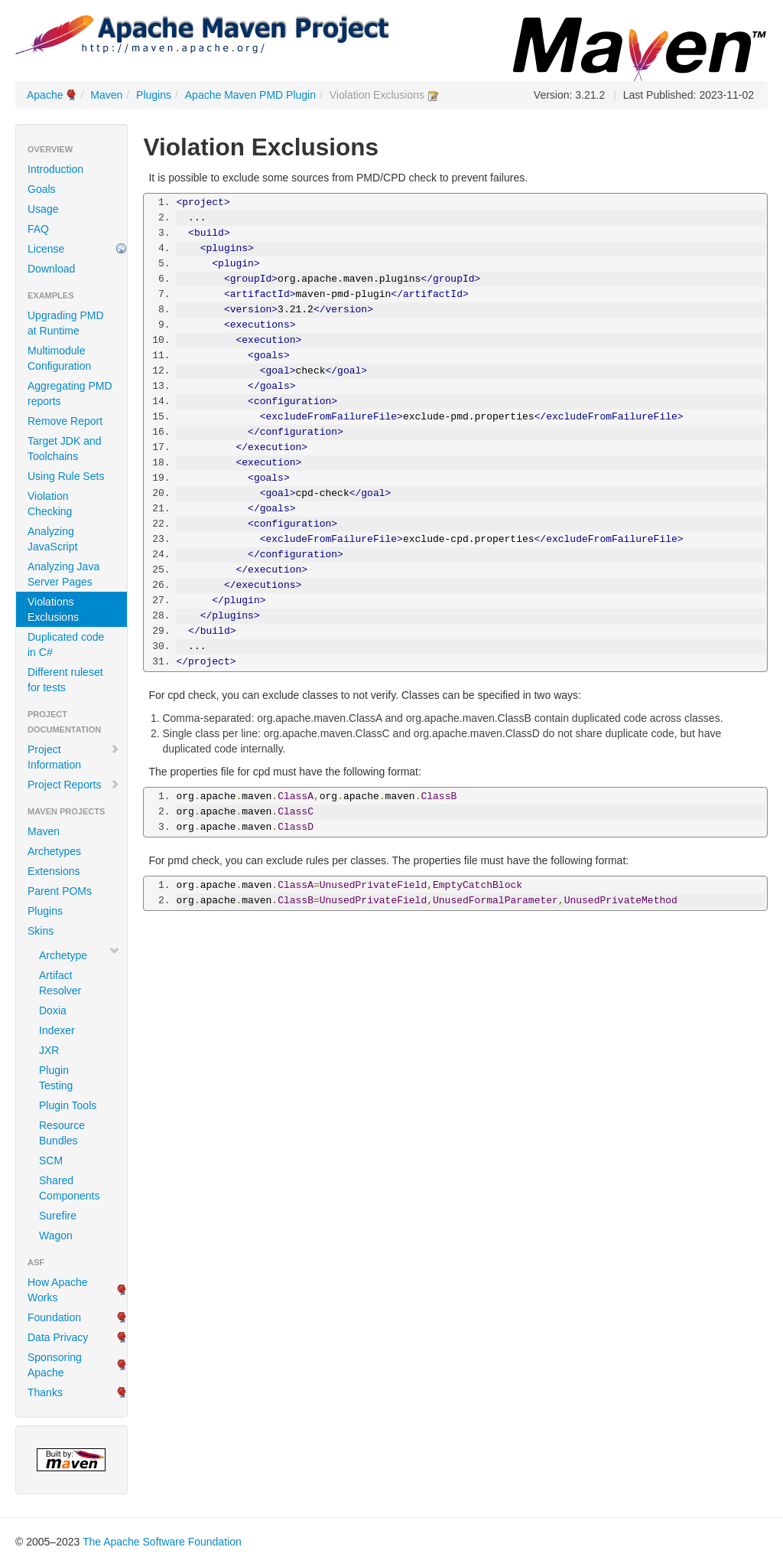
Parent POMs (60, 891)
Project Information (74, 757)
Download (51, 269)
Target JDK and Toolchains (65, 448)
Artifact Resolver (60, 983)
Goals (42, 189)
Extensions (54, 871)
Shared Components (69, 1188)
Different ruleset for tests (65, 680)
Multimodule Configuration (59, 358)
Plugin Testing (56, 1078)
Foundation (54, 1317)
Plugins (153, 95)
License (46, 249)
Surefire (57, 1215)
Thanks (45, 1392)
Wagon (56, 1235)
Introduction (55, 169)
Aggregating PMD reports (70, 393)
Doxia (53, 1010)
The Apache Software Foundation (162, 1542)
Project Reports (74, 784)
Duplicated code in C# (66, 644)
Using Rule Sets (66, 476)
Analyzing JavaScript (52, 539)
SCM (51, 1160)
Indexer (57, 1030)
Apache (45, 95)
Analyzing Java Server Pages (63, 574)
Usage (43, 209)
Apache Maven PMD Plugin (250, 95)
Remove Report (65, 421)
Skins (41, 931)
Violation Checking (50, 503)
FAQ (38, 229)
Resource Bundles (62, 1133)
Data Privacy (58, 1337)
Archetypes (54, 851)
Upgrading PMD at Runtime (66, 323)
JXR (49, 1050)
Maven (106, 95)
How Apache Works (58, 1290)
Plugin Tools (67, 1105)
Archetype (63, 955)
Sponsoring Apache (55, 1365)
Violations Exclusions (53, 609)
